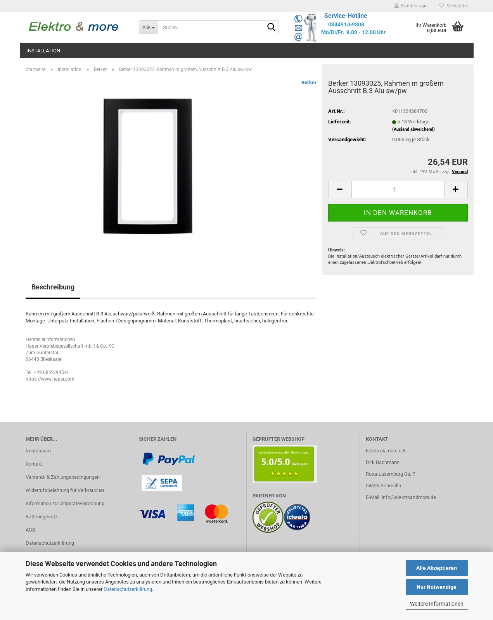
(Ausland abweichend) (413, 129)
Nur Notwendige (437, 587)
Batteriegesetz (41, 517)
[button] (339, 189)
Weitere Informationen (437, 604)
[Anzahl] (398, 189)
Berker (309, 82)
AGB (30, 530)
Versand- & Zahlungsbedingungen (63, 477)
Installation (43, 51)
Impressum (38, 451)
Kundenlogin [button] (411, 6)
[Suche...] (148, 27)
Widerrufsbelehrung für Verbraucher (65, 490)
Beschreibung (52, 287)
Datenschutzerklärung (128, 589)
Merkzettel (453, 6)
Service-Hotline (345, 15)
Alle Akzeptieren (436, 568)
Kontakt (34, 464)
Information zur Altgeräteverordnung (65, 503)
